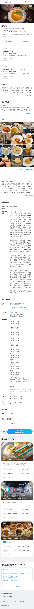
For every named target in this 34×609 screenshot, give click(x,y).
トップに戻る (17, 586)
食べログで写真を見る (25, 169)
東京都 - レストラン (8, 569)
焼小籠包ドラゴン (17, 461)
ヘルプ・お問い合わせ (6, 596)
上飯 (17, 500)
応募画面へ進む (20, 431)
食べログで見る (27, 195)
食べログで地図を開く (19, 307)
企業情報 (22, 601)
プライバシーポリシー (12, 601)
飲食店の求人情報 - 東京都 (10, 580)
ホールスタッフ (12, 469)
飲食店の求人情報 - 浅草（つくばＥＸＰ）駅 (15, 573)
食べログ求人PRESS (6, 593)
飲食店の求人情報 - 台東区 (10, 577)
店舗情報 (25, 41)
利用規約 (3, 601)
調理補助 (10, 473)
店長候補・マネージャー (11, 51)
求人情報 (8, 41)
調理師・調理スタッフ (13, 513)
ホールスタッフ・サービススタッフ (14, 69)
